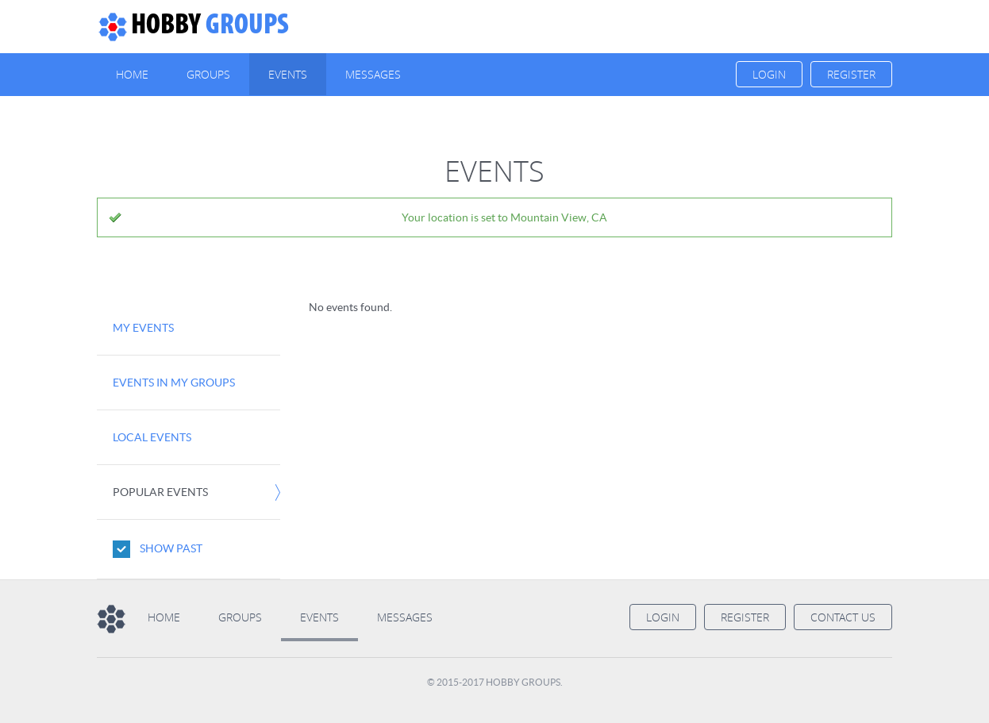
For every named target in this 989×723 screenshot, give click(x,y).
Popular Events (160, 492)
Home (132, 74)
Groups (193, 26)
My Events (143, 327)
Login (769, 74)
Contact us (842, 617)
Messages (373, 74)
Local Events (152, 437)
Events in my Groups (174, 382)
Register (851, 74)
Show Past (171, 548)
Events (287, 74)
